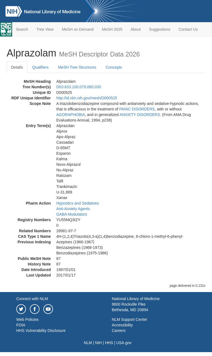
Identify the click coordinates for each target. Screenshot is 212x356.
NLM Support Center (129, 319)
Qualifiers (40, 67)
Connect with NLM (32, 298)
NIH (98, 342)
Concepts (113, 67)
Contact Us (188, 29)
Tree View (45, 29)
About (136, 29)
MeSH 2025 (112, 29)
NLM (88, 342)
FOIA (20, 325)
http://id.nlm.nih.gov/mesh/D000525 (86, 98)
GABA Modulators (71, 214)
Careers (119, 330)
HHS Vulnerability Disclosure (40, 330)
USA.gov (123, 342)
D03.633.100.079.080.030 (78, 87)
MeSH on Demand (78, 29)
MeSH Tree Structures (77, 67)
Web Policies (27, 319)
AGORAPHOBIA (70, 114)
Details (17, 67)
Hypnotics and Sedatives (77, 203)
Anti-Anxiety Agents (73, 209)
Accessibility (122, 325)
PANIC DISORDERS (137, 109)
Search (22, 29)
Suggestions (159, 29)
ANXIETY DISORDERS (140, 114)
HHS (109, 342)
